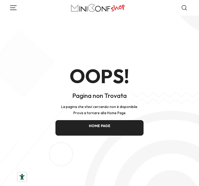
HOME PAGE (99, 125)
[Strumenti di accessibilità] (22, 177)
